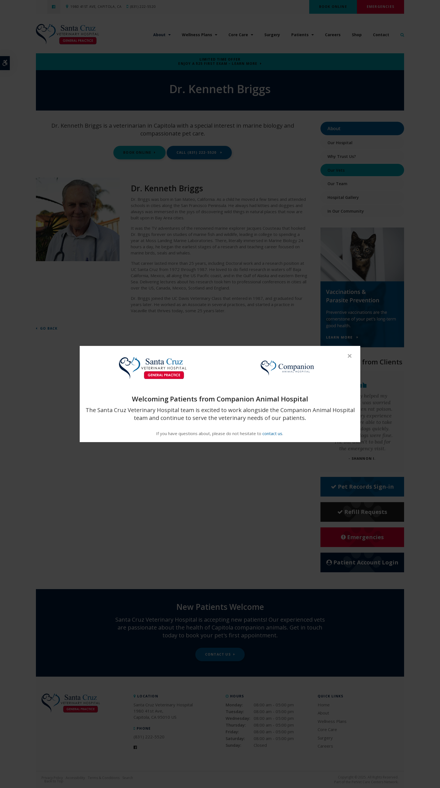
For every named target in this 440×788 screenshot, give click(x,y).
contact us (272, 433)
